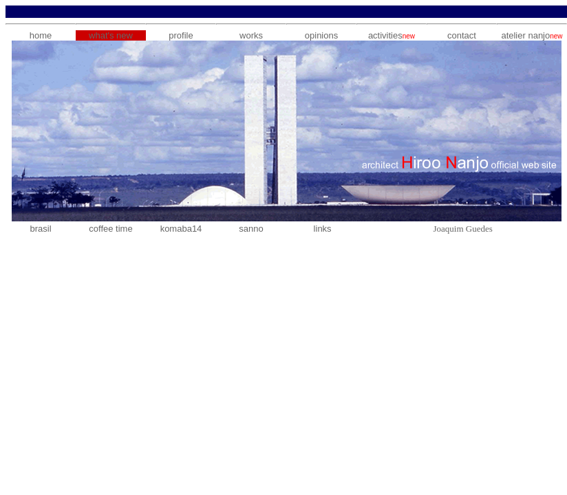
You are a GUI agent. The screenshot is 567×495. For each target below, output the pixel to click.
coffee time (110, 228)
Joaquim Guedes (462, 228)
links (323, 228)
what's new (111, 35)
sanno (251, 228)
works (251, 35)
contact (461, 35)
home (41, 35)
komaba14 (181, 228)
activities (391, 35)
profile (181, 35)
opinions (321, 35)
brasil (40, 228)
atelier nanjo (525, 35)
